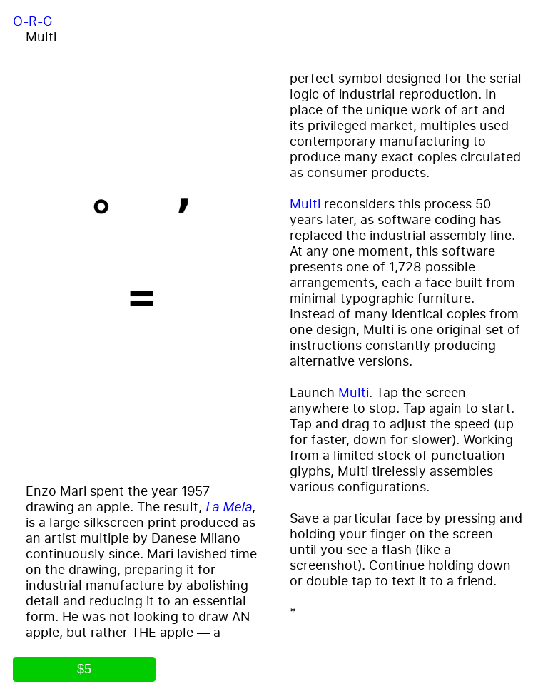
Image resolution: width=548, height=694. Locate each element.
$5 (84, 669)
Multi (305, 203)
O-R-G (32, 20)
